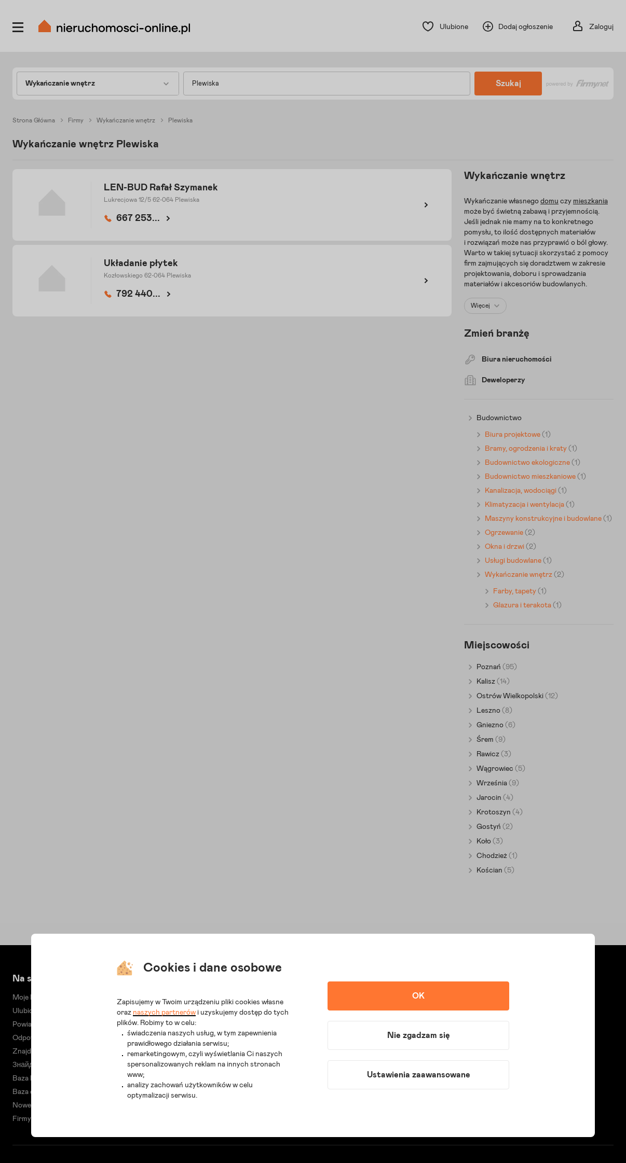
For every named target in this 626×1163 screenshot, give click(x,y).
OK (418, 996)
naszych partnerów (164, 1012)
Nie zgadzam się (418, 1035)
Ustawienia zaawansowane (418, 1075)
